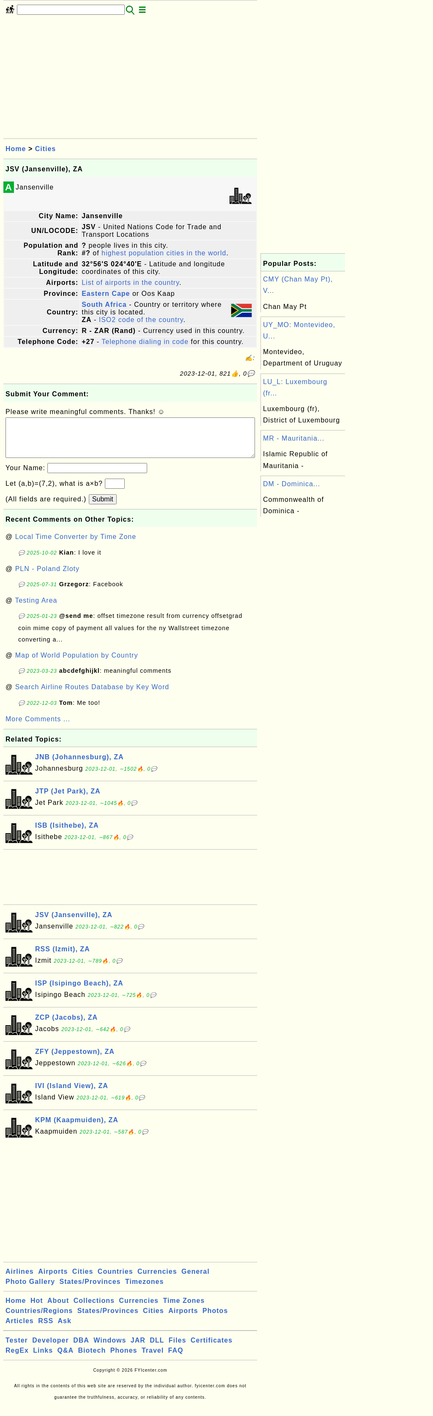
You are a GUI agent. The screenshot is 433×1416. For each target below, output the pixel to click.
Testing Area (36, 608)
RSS (45, 1329)
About (58, 1309)
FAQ (176, 1358)
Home (15, 148)
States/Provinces (90, 1290)
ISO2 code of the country (141, 319)
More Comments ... (37, 727)
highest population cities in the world (163, 253)
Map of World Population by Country (76, 663)
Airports (53, 1279)
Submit (102, 507)
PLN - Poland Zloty (47, 577)
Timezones (144, 1290)
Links (43, 1358)
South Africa (104, 304)
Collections (94, 1309)
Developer (50, 1348)
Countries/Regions (39, 1319)
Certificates (212, 1348)
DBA (81, 1348)
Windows (109, 1348)
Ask (64, 1329)
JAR (138, 1348)
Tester (16, 1348)
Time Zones (184, 1309)
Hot (36, 1309)
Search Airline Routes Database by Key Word (92, 695)
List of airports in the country (130, 282)
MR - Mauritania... (293, 438)
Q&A (66, 1358)
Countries (115, 1279)
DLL (157, 1348)
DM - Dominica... (291, 483)
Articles (19, 1329)
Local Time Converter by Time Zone (75, 545)
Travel (153, 1358)
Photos (215, 1319)
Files (177, 1348)
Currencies (157, 1279)
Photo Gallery (30, 1290)
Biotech (92, 1358)
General (195, 1279)
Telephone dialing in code (145, 341)
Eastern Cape (106, 293)
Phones (123, 1358)
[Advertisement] (130, 79)
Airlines (19, 1279)
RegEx (17, 1358)
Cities (45, 148)
